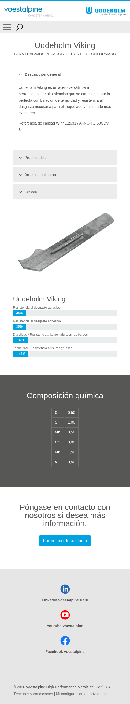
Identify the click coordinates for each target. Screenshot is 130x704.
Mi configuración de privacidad (81, 694)
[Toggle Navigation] (7, 27)
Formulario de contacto (65, 540)
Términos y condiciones (33, 694)
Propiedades (31, 157)
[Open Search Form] (19, 27)
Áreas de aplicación (37, 175)
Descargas (30, 192)
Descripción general (39, 74)
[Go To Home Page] (29, 11)
